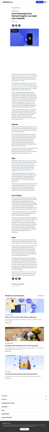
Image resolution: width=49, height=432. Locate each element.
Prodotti (4, 399)
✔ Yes (13, 286)
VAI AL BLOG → (41, 295)
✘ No (17, 286)
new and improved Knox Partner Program (22, 86)
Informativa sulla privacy (40, 426)
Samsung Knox (23, 221)
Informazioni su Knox (8, 403)
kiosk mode (21, 179)
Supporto (4, 407)
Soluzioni (4, 396)
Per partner (5, 414)
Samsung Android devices (24, 170)
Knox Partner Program (28, 272)
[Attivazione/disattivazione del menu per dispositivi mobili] (45, 2)
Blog (3, 410)
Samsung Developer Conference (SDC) (24, 76)
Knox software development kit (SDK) (21, 164)
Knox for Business (16, 7)
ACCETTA (24, 429)
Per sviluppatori (6, 417)
